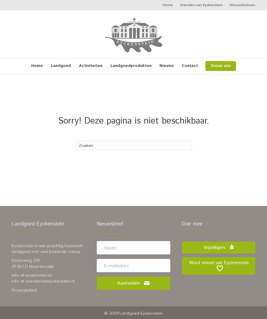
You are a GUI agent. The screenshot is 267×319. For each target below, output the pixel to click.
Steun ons (221, 66)
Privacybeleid (24, 290)
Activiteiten (91, 66)
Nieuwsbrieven (242, 5)
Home (167, 5)
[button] (133, 283)
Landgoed (61, 66)
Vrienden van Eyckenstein (201, 5)
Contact (190, 66)
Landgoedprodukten (131, 66)
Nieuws (166, 66)
